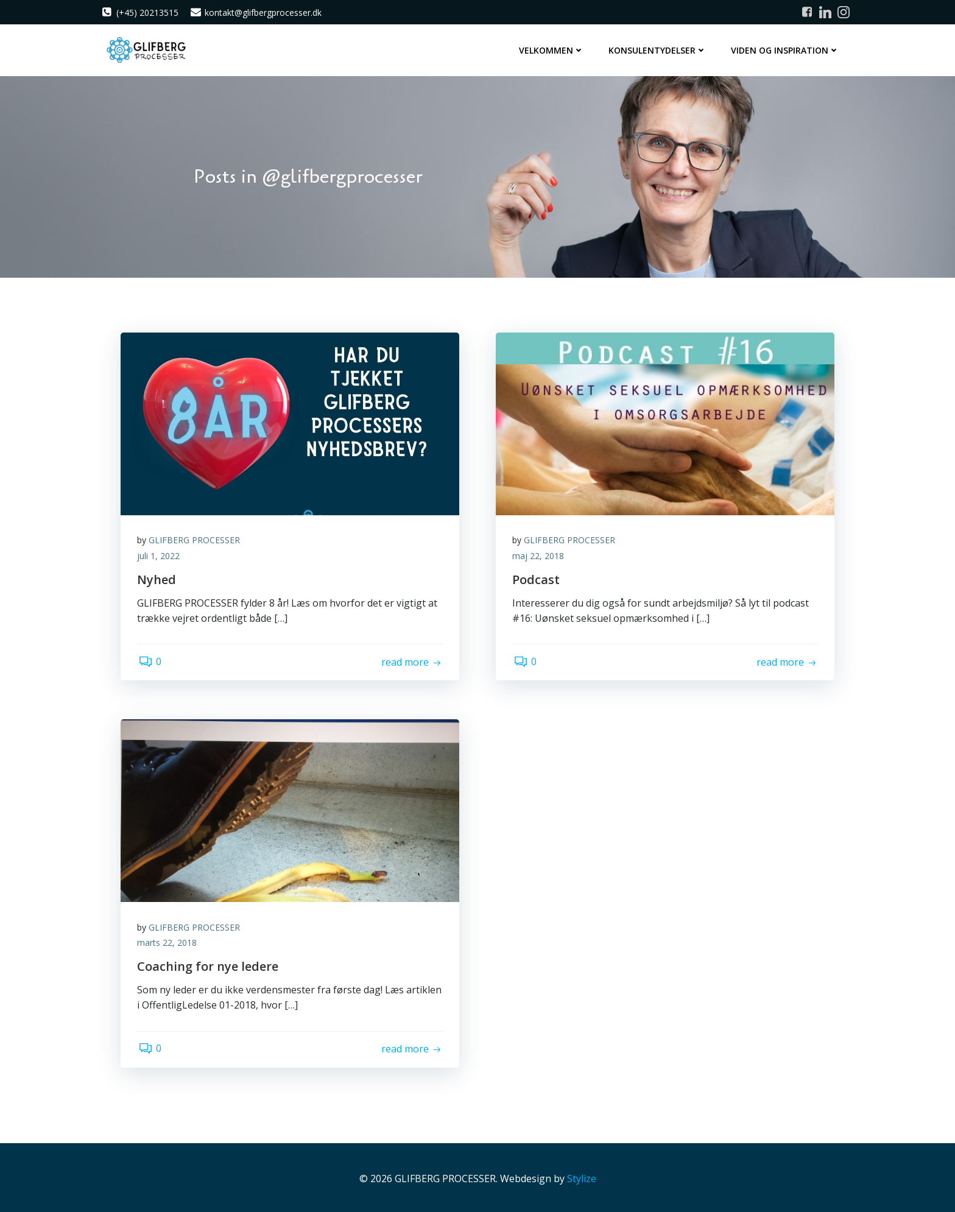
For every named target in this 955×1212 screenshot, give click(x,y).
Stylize (581, 1176)
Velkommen (552, 49)
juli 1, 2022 (160, 554)
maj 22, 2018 (540, 554)
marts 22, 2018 (169, 941)
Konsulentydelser (659, 49)
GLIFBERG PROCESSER (196, 538)
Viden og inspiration (786, 49)
